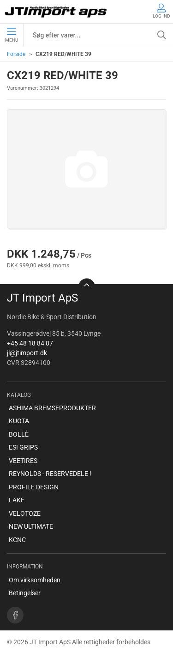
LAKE (16, 500)
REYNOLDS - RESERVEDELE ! (50, 473)
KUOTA (19, 421)
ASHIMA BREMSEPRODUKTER (52, 408)
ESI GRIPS (23, 447)
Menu (11, 35)
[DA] (56, 11)
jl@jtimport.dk (27, 353)
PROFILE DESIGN (34, 487)
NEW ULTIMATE (31, 526)
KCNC (17, 539)
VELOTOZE (25, 513)
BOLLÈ (19, 434)
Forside (16, 54)
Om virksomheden (34, 580)
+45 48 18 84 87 (30, 343)
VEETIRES (23, 460)
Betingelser (25, 593)
